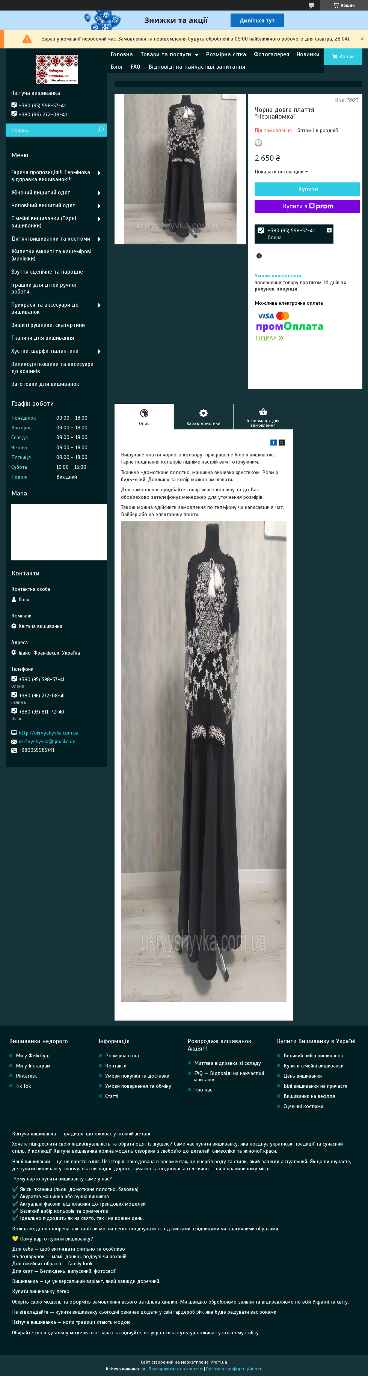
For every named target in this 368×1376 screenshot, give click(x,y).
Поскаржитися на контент (176, 1368)
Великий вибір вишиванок (313, 1055)
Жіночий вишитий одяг (40, 192)
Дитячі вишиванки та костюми (50, 238)
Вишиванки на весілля (309, 1096)
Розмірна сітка (226, 54)
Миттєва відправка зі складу (227, 1063)
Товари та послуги (165, 54)
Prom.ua (219, 1362)
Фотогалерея (271, 54)
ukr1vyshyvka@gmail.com (47, 741)
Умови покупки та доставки (137, 1076)
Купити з (308, 206)
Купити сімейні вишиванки (314, 1066)
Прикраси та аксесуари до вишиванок (44, 308)
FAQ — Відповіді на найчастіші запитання (188, 67)
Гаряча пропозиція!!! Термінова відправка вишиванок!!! (50, 176)
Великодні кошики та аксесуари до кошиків (52, 368)
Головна (122, 54)
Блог (117, 67)
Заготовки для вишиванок (45, 384)
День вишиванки (303, 1076)
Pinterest (26, 1076)
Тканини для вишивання (42, 337)
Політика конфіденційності (234, 1368)
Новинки (308, 54)
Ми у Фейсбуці (33, 1055)
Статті (111, 1096)
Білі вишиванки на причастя (315, 1086)
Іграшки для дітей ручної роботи (43, 288)
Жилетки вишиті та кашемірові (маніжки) (51, 255)
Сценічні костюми (303, 1106)
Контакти (116, 1066)
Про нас (203, 1090)
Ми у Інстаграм (33, 1066)
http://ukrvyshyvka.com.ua (48, 733)
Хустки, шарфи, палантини (44, 351)
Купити (308, 189)
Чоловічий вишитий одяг (43, 205)
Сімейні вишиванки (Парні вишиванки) (43, 222)
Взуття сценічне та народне (47, 271)
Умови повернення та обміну (138, 1086)
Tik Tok (23, 1086)
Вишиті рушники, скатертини (48, 325)
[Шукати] (100, 130)
